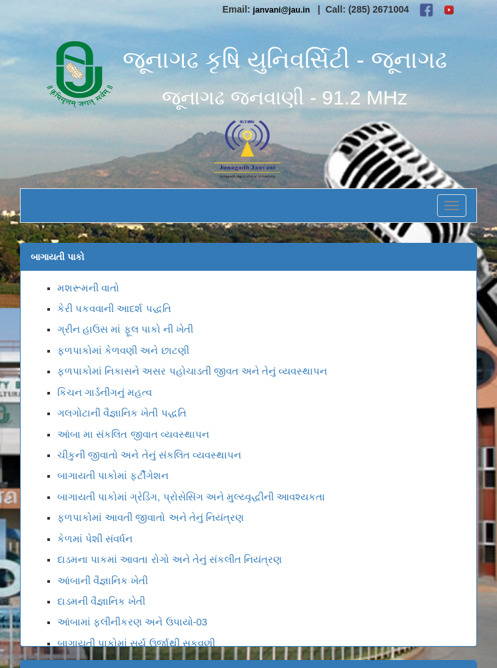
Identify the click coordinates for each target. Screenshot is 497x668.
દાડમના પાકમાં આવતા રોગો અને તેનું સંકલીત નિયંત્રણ (169, 559)
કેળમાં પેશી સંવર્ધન (95, 538)
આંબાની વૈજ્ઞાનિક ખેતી (102, 580)
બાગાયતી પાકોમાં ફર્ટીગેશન (113, 475)
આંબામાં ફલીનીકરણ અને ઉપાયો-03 (132, 621)
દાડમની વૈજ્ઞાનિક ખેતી (101, 601)
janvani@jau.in (281, 10)
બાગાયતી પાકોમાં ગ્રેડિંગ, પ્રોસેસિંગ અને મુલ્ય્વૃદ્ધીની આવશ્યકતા (191, 496)
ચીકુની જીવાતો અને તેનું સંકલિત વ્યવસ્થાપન (149, 454)
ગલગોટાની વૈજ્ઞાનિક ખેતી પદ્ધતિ (122, 412)
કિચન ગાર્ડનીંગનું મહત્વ (104, 392)
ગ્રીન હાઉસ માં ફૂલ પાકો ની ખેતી (125, 329)
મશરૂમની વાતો (88, 287)
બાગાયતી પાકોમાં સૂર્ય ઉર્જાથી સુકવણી (136, 643)
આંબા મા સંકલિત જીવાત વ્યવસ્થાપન (133, 434)
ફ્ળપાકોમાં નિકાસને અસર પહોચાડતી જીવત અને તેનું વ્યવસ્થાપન (192, 371)
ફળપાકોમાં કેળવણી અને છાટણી (123, 350)
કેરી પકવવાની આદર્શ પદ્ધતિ (114, 308)
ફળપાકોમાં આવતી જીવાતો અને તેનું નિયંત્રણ (150, 517)
